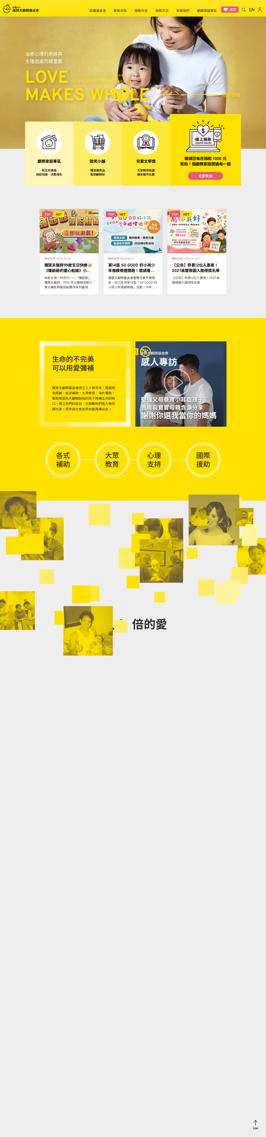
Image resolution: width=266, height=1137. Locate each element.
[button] (255, 1125)
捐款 (232, 10)
